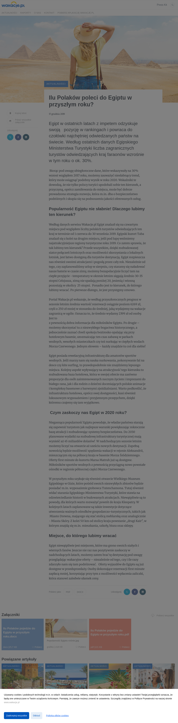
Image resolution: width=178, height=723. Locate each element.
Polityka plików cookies (57, 715)
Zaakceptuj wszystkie (16, 715)
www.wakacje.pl (12, 702)
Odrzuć (36, 715)
